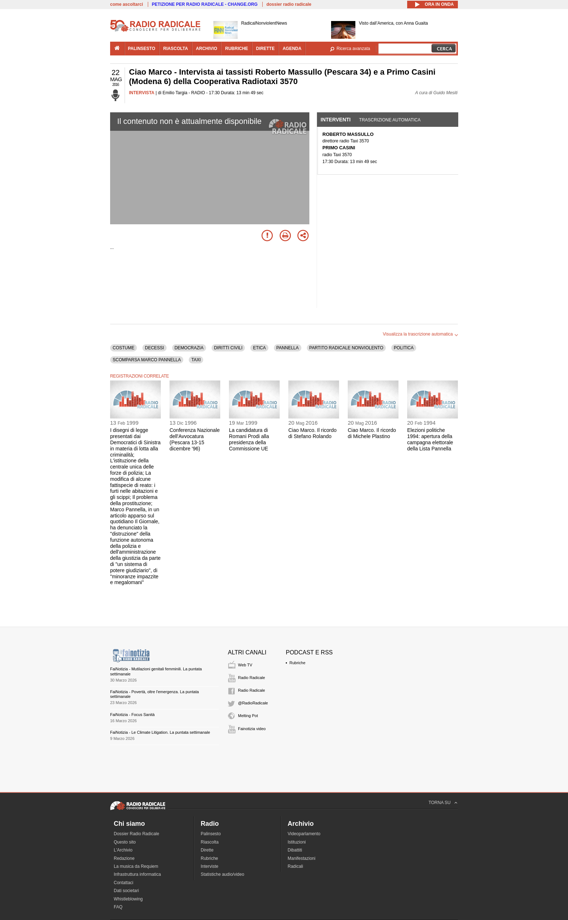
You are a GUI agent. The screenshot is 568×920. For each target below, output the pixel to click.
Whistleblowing (128, 899)
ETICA (259, 347)
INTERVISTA (141, 92)
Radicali (295, 866)
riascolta (175, 48)
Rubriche (297, 663)
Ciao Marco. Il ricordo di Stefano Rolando (312, 433)
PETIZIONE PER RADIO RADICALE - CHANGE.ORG (205, 4)
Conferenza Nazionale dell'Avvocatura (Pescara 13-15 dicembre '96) (195, 439)
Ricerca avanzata (353, 48)
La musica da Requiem (136, 866)
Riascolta (209, 842)
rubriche (236, 48)
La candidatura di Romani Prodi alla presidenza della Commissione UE (249, 439)
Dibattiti (295, 850)
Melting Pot (248, 715)
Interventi (336, 119)
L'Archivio (123, 850)
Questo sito (125, 842)
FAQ (118, 906)
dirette (265, 48)
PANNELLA (287, 347)
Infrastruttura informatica (137, 874)
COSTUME (123, 347)
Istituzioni (297, 842)
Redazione (124, 858)
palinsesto (141, 48)
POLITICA (404, 347)
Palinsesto (211, 833)
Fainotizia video (252, 729)
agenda (292, 48)
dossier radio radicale (288, 4)
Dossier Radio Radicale (136, 833)
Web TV (245, 665)
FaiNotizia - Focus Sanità (132, 714)
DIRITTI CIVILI (228, 347)
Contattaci (123, 882)
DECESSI (154, 347)
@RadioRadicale (253, 703)
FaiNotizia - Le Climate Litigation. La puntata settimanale (160, 732)
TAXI (196, 359)
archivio (206, 48)
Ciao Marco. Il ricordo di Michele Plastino (372, 433)
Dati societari (126, 890)
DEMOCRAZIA (189, 347)
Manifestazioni (302, 858)
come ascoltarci (126, 4)
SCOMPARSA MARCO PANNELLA (147, 359)
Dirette (207, 850)
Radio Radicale (251, 677)
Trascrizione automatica (390, 119)
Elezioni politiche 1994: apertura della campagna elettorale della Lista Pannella (430, 439)
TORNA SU (440, 802)
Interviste (209, 866)
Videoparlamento (304, 833)
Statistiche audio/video (222, 874)
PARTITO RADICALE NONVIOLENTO (346, 347)
